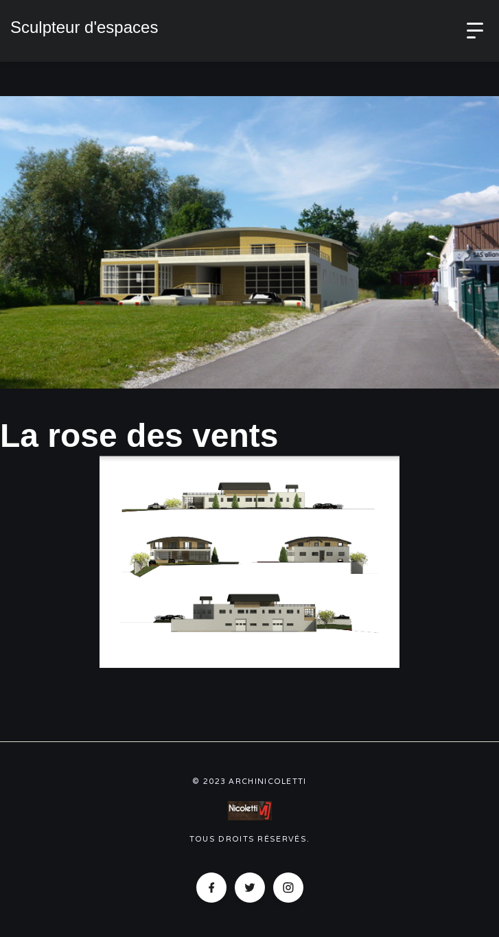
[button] (475, 30)
